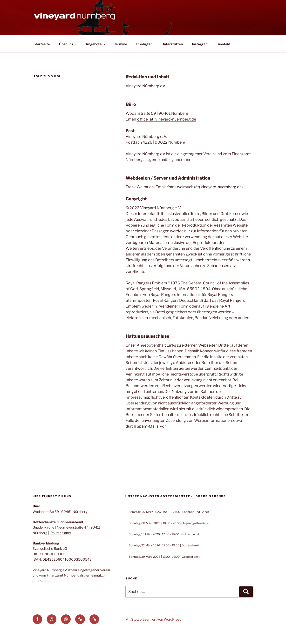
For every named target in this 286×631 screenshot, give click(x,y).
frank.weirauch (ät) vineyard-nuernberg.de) (205, 187)
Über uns (68, 44)
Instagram (200, 44)
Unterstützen (172, 44)
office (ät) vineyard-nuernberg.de (166, 119)
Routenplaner (60, 533)
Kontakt (224, 44)
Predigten (144, 44)
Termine (120, 44)
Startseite (42, 44)
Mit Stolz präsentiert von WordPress (153, 619)
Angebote (96, 44)
